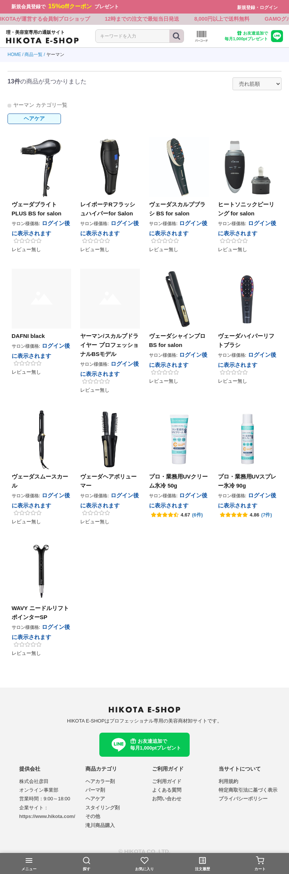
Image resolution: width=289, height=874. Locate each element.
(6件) (197, 516)
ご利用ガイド (166, 782)
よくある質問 (166, 791)
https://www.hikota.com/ (47, 817)
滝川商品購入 (100, 826)
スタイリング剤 (102, 809)
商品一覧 (33, 55)
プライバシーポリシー (243, 800)
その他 (92, 817)
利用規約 (228, 782)
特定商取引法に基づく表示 (248, 791)
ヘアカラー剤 (100, 782)
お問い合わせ (166, 800)
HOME (14, 55)
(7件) (266, 516)
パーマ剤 (95, 791)
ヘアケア (34, 120)
